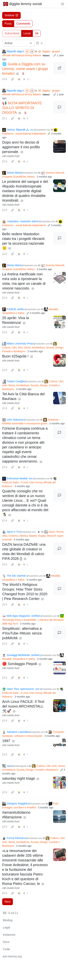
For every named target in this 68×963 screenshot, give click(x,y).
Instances (9, 934)
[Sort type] (18, 43)
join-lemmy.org (12, 956)
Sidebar (11, 15)
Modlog (7, 920)
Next (8, 901)
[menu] (62, 4)
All (36, 33)
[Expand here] (59, 146)
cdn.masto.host (10, 156)
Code (6, 949)
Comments (23, 23)
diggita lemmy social (22, 4)
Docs (6, 941)
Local (27, 33)
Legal (6, 927)
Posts (8, 23)
